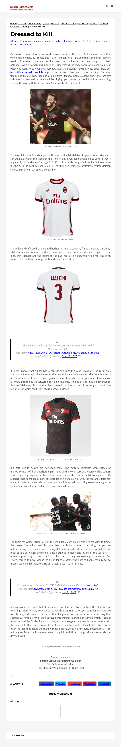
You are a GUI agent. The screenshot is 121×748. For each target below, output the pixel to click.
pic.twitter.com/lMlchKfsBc (84, 352)
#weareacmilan (42, 589)
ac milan (22, 23)
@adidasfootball (89, 585)
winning (25, 26)
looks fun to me (68, 23)
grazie (46, 23)
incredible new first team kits (26, 72)
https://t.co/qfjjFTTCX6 (40, 352)
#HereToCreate (62, 352)
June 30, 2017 (69, 356)
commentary (34, 23)
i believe (55, 23)
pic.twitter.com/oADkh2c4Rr (83, 589)
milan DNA (83, 23)
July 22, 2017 (69, 592)
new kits (94, 23)
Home (13, 23)
